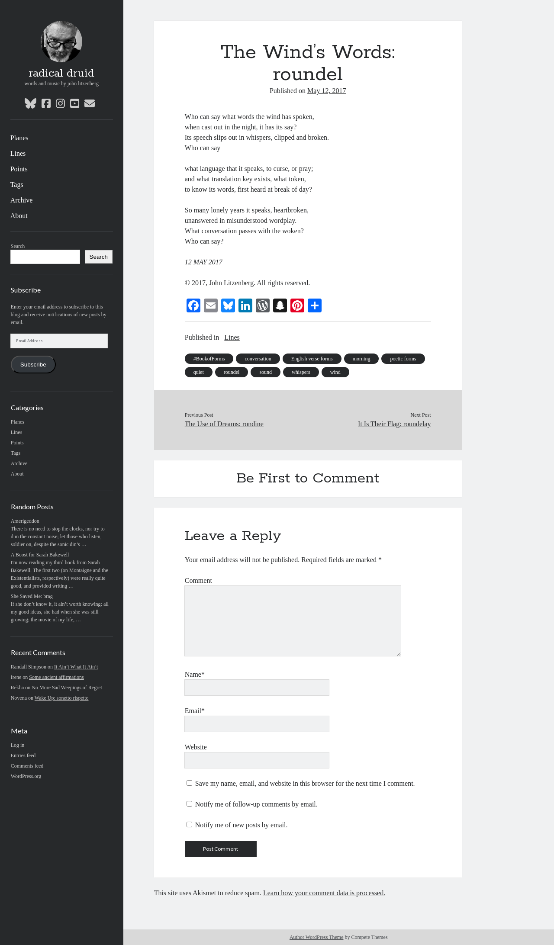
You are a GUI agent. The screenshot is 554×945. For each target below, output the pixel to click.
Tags (16, 184)
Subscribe (33, 364)
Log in (18, 745)
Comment (198, 580)
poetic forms (403, 359)
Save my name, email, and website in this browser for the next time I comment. (305, 783)
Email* (195, 710)
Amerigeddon (25, 521)
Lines (18, 153)
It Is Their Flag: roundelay (394, 424)
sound (265, 372)
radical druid (61, 73)
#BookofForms (209, 359)
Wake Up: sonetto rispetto (62, 698)
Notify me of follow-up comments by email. (256, 804)
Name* (195, 674)
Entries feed (23, 755)
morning (361, 359)
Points (19, 169)
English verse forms (312, 359)
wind (335, 372)
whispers (301, 372)
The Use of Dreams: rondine (224, 424)
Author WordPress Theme (317, 937)
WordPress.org (26, 776)
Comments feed (27, 766)
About (19, 215)
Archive (21, 200)
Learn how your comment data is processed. (324, 893)
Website (196, 747)
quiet (198, 372)
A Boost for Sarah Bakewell (40, 555)
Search (18, 246)
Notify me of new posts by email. (241, 825)
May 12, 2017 (326, 90)
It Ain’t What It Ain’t (76, 667)
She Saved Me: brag (32, 596)
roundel (232, 372)
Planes (19, 137)
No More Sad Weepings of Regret (67, 688)
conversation (258, 359)
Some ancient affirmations (56, 677)
